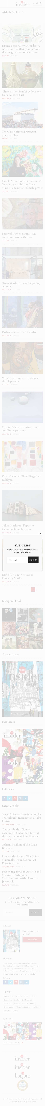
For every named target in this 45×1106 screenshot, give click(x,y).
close (40, 478)
